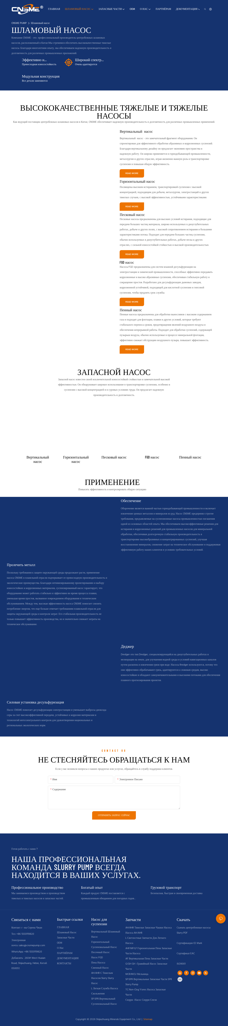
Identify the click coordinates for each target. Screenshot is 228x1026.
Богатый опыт (92, 887)
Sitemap (147, 1019)
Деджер (127, 646)
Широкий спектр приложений (88, 60)
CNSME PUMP (19, 23)
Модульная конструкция (40, 76)
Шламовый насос (40, 23)
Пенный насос (131, 310)
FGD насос (127, 262)
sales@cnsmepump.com (32, 945)
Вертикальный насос (136, 131)
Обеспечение (131, 500)
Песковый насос (132, 214)
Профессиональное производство (37, 887)
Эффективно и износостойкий (33, 60)
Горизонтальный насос (137, 181)
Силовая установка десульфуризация (35, 702)
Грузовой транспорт (166, 887)
